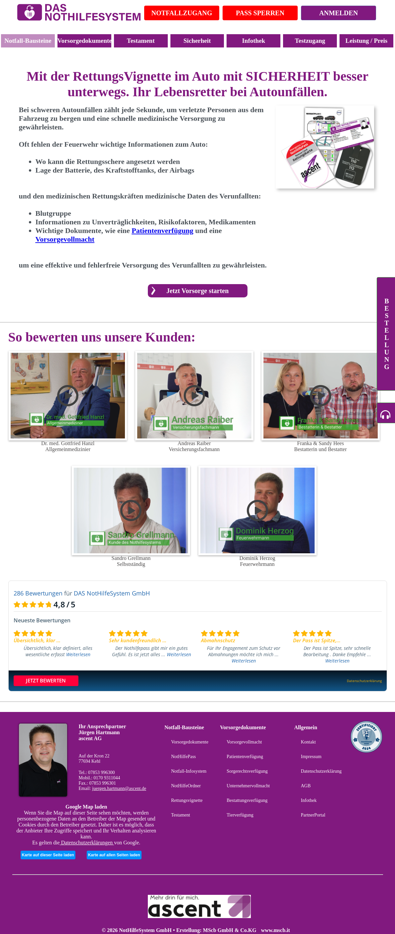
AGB (306, 785)
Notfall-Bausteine (27, 40)
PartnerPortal (313, 815)
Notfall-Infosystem (189, 771)
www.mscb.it (275, 930)
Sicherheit (197, 40)
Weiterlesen (78, 654)
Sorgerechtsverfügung (247, 771)
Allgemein (305, 727)
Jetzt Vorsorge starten (197, 290)
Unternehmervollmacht (248, 785)
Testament (141, 40)
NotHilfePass (183, 756)
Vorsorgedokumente (84, 40)
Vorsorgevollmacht (244, 741)
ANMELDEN (338, 13)
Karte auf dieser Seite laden (48, 855)
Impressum (311, 756)
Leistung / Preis (366, 40)
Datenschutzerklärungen (87, 842)
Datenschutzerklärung (321, 771)
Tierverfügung (240, 815)
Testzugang (310, 40)
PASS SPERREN (260, 13)
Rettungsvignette (187, 800)
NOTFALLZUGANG (181, 13)
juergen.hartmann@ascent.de (119, 788)
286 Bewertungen (38, 593)
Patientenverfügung (245, 756)
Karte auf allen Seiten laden (114, 855)
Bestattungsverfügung (247, 800)
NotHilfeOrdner (186, 785)
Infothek (253, 40)
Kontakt (308, 741)
